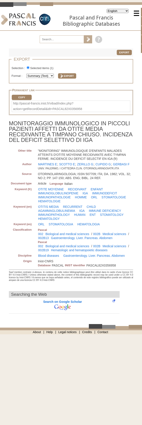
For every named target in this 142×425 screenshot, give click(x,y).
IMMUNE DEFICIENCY (105, 210)
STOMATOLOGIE (113, 197)
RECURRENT (72, 207)
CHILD (91, 207)
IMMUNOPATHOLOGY (54, 214)
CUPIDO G (103, 164)
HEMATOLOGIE (49, 201)
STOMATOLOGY (112, 214)
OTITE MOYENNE (51, 189)
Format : (17, 75)
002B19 (43, 250)
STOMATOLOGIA (61, 224)
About (37, 332)
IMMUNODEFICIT (104, 193)
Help (49, 332)
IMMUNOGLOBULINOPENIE (58, 193)
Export (124, 52)
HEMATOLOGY (49, 218)
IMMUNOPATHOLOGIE (54, 197)
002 (40, 234)
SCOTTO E (67, 164)
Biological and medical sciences (67, 234)
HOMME (81, 197)
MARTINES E (47, 164)
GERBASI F (121, 164)
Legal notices (67, 332)
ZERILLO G (85, 164)
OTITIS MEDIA (48, 207)
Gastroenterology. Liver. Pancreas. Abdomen (82, 238)
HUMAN (79, 214)
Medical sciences (114, 234)
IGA (85, 193)
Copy (21, 97)
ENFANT (97, 189)
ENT (92, 214)
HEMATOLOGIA (88, 224)
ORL (94, 197)
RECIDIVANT (77, 189)
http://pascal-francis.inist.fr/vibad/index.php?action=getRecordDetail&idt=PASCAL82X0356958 (47, 106)
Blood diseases (48, 255)
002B (96, 234)
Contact (102, 332)
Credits (87, 332)
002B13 (43, 238)
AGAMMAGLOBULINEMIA (56, 210)
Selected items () (41, 68)
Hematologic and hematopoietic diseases (79, 250)
